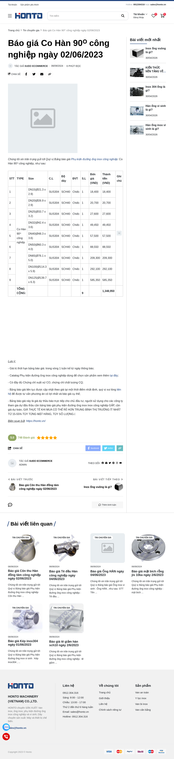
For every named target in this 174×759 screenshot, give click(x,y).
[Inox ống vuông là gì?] (137, 53)
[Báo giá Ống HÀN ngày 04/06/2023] (107, 548)
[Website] (106, 463)
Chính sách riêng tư (110, 709)
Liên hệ (103, 704)
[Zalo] (6, 727)
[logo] (28, 16)
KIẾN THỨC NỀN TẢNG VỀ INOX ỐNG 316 (155, 71)
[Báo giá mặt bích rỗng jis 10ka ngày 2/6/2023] (149, 548)
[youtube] (120, 463)
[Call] (6, 736)
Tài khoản (12, 5)
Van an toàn (142, 692)
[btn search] (123, 16)
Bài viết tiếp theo (108, 479)
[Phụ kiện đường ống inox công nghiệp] (94, 159)
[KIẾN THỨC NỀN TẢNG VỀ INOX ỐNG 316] (137, 72)
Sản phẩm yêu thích (29, 5)
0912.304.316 (70, 692)
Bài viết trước (20, 479)
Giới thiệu (104, 698)
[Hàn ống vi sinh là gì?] (137, 111)
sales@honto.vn (158, 4)
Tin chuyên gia (20, 537)
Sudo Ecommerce (36, 66)
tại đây (114, 375)
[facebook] (103, 463)
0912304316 (139, 4)
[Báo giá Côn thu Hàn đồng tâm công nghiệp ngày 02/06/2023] (25, 548)
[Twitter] (110, 463)
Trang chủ (104, 692)
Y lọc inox (140, 698)
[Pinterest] (113, 463)
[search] (87, 16)
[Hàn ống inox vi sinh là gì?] (137, 130)
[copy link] (49, 74)
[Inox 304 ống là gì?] (137, 92)
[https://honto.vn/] (36, 421)
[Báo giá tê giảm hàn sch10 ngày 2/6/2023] (66, 618)
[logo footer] (28, 686)
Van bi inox (141, 704)
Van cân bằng (143, 709)
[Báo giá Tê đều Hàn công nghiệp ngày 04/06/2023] (66, 548)
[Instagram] (117, 463)
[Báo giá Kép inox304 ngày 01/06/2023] (25, 618)
